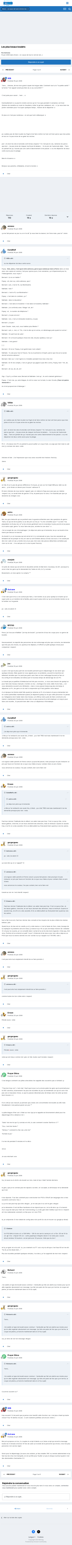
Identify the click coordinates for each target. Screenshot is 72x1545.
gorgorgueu (13, 478)
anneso (11, 226)
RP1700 (11, 625)
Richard (11, 1270)
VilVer (10, 403)
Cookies (40, 1537)
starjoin (11, 560)
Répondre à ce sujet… (13, 1497)
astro (10, 512)
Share (17, 1508)
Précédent (10, 70)
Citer (8, 174)
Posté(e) (15, 81)
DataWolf (12, 250)
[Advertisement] (27, 28)
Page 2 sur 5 (37, 70)
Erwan (10, 784)
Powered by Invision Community (36, 1542)
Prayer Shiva (13, 1073)
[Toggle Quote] (5, 258)
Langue (31, 1537)
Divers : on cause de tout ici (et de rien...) (28, 55)
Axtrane (7, 53)
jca (9, 663)
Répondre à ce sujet (36, 62)
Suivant (63, 70)
